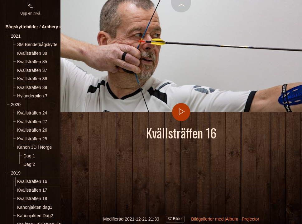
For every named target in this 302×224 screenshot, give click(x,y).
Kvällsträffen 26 (32, 130)
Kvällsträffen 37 (32, 70)
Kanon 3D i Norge (34, 147)
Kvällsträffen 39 (32, 87)
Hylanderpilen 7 (32, 95)
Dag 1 (29, 155)
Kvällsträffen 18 (32, 198)
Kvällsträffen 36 (32, 78)
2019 (16, 172)
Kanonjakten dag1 (34, 207)
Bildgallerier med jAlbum (214, 219)
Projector (250, 219)
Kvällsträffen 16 (32, 181)
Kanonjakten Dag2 (35, 215)
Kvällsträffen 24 (32, 112)
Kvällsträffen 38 (32, 53)
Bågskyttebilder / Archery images (40, 26)
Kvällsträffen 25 (32, 138)
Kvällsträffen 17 (32, 190)
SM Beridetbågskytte (37, 44)
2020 (16, 104)
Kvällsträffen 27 (32, 121)
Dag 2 (29, 164)
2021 (16, 36)
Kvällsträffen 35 (32, 61)
